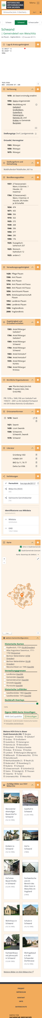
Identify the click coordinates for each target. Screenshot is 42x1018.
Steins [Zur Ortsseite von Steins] (8, 771)
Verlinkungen (10, 476)
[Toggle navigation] (35, 3)
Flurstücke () (14, 685)
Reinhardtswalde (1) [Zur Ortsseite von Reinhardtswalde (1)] (13, 760)
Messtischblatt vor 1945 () (20, 667)
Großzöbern (18, 110)
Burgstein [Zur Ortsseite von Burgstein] (9, 737)
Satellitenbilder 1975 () (18, 696)
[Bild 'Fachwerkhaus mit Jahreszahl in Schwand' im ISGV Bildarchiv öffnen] (12, 951)
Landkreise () (14, 674)
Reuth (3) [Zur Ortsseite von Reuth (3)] (29, 760)
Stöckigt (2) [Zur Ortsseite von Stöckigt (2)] (19, 771)
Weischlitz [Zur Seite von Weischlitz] (30, 33)
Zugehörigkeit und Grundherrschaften (13, 322)
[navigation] (21, 22)
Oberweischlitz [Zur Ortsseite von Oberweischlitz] (24, 755)
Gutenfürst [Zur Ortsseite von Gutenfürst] (10, 742)
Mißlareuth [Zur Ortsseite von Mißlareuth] (10, 755)
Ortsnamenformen (13, 411)
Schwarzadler (33, 22)
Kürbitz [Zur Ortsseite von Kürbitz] (28, 750)
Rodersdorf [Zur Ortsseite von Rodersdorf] (10, 763)
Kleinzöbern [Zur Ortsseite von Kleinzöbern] (24, 745)
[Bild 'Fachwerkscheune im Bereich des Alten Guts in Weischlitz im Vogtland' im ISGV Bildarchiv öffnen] (30, 879)
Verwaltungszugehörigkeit (16, 267)
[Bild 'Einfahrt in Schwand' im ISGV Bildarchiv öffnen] (12, 842)
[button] (36, 104)
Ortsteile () (13, 683)
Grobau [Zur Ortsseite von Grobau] (8, 739)
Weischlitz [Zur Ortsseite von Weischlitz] (26, 776)
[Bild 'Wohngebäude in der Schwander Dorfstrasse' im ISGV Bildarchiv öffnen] (30, 951)
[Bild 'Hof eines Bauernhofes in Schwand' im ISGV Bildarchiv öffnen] (12, 879)
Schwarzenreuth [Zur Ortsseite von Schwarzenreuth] (12, 768)
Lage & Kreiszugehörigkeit (16, 44)
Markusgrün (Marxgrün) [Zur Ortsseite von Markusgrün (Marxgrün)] (26, 752)
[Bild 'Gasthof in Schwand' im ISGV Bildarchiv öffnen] (30, 807)
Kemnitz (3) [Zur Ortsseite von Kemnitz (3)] (10, 745)
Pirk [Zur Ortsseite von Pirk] (36, 755)
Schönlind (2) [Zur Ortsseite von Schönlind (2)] (28, 768)
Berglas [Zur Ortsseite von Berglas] (28, 734)
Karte (7, 542)
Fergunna (16, 653)
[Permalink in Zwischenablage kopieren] (38, 483)
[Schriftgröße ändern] (35, 12)
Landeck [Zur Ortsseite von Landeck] (8, 752)
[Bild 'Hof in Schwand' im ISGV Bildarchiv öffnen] (30, 842)
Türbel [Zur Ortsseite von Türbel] (19, 774)
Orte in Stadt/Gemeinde (32, 547)
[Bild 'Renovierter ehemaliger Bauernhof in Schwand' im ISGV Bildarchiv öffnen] (12, 807)
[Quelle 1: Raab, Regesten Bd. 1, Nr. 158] (36, 418)
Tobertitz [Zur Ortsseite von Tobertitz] (9, 774)
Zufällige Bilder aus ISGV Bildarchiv (15, 785)
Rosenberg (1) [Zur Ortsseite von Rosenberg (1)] (24, 763)
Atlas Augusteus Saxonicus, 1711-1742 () (20, 651)
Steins (15, 101)
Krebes (16, 120)
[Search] (16, 12)
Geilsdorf (16, 107)
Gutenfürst (17, 112)
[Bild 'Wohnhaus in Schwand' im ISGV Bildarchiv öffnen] (12, 917)
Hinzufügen (31, 716)
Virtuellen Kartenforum (15, 723)
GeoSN (30, 667)
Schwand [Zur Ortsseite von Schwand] (20, 766)
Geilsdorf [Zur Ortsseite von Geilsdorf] (30, 737)
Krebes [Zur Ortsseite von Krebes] (8, 750)
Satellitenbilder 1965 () (18, 693)
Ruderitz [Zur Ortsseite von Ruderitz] (9, 766)
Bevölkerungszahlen (13, 177)
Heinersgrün (18, 115)
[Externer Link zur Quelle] (34, 418)
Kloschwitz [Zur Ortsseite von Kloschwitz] (9, 747)
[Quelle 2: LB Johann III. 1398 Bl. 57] (36, 421)
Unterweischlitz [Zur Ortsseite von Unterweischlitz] (12, 776)
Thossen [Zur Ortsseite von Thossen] (30, 771)
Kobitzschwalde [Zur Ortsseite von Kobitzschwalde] (24, 747)
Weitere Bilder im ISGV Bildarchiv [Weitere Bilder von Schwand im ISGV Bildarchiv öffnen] (19, 972)
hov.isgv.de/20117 (27, 483)
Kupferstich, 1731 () (20, 647)
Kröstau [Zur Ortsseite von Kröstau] (18, 750)
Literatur (8, 448)
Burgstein (17, 123)
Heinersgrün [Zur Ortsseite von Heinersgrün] (23, 742)
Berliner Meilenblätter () (18, 657)
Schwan (8, 22)
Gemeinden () (15, 677)
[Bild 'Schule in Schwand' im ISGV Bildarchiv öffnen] (30, 917)
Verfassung (9, 89)
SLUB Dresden (28, 647)
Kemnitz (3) (17, 118)
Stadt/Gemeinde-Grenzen (31, 551)
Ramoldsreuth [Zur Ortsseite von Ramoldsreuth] (11, 758)
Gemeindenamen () (17, 680)
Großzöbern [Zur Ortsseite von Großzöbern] (21, 739)
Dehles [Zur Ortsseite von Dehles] (20, 737)
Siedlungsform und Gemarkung (13, 163)
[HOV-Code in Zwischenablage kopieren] (23, 37)
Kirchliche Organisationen (16, 380)
